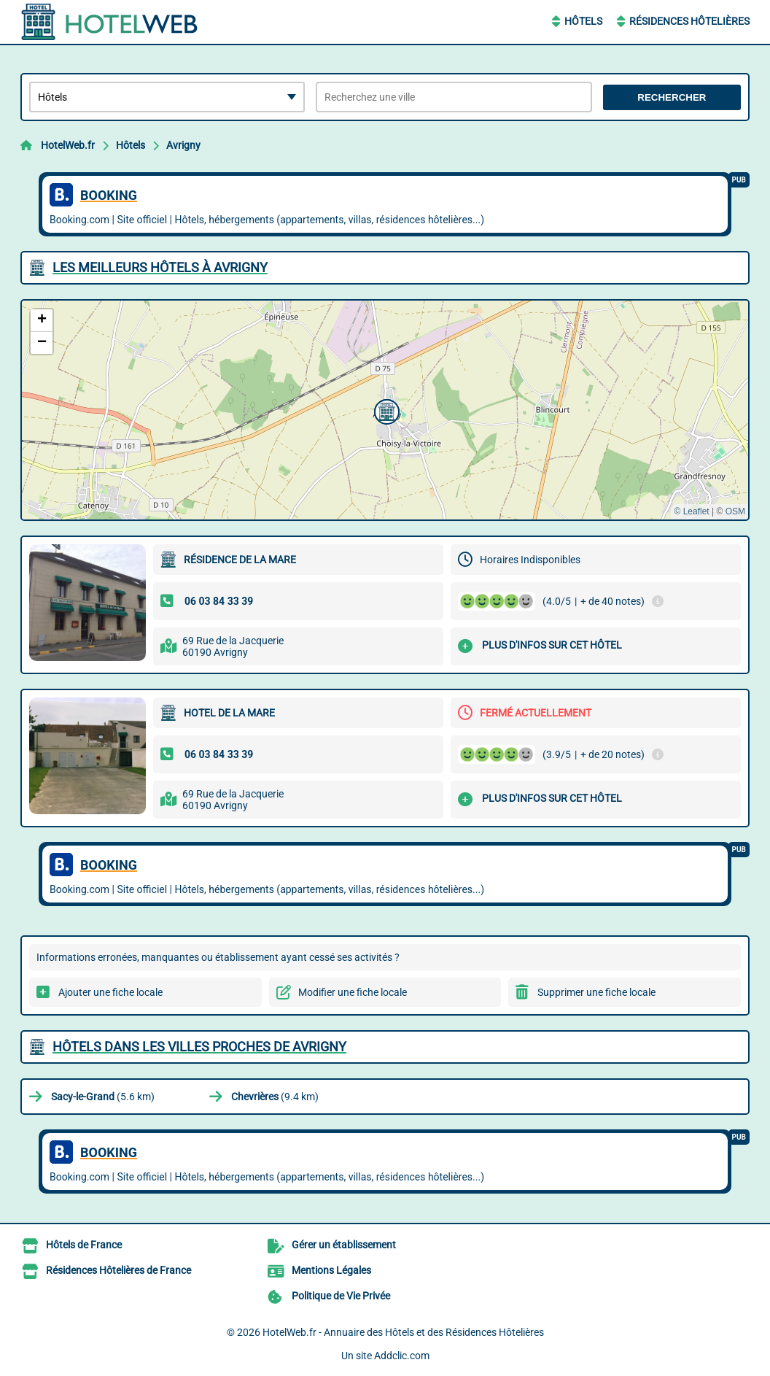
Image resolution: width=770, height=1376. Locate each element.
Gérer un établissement (344, 1245)
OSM (735, 511)
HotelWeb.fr (68, 145)
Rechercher (671, 97)
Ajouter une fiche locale (110, 992)
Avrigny (183, 145)
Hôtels (583, 21)
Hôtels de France (84, 1245)
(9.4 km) (275, 1096)
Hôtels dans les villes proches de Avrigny (199, 1046)
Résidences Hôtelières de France (118, 1270)
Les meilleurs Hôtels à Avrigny (160, 267)
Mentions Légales (331, 1270)
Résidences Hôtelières (689, 21)
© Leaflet (691, 511)
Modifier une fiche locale (352, 992)
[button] (385, 410)
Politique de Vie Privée (341, 1296)
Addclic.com (401, 1355)
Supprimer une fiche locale (596, 992)
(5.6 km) (103, 1096)
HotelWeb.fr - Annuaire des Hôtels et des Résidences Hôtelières (403, 1332)
